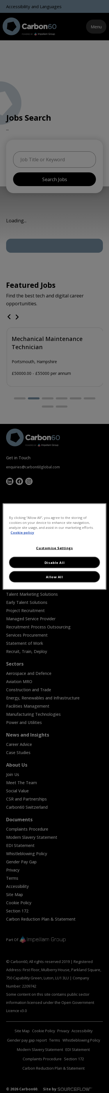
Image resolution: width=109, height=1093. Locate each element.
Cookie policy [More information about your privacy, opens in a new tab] (22, 532)
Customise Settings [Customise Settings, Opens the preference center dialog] (54, 547)
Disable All (54, 562)
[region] (54, 546)
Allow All (54, 577)
